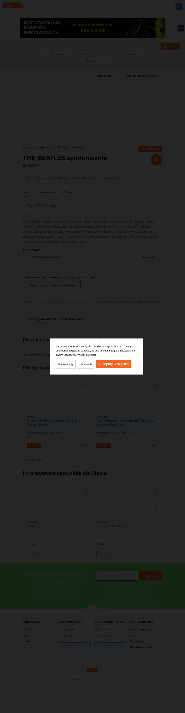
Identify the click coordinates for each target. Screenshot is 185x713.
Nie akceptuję (65, 364)
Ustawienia (86, 364)
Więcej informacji (86, 354)
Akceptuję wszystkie (113, 364)
